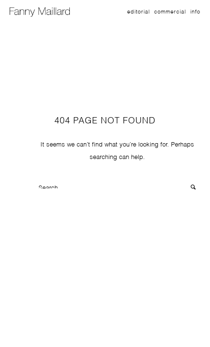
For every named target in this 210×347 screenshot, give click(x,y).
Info (195, 11)
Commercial (170, 11)
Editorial (138, 11)
